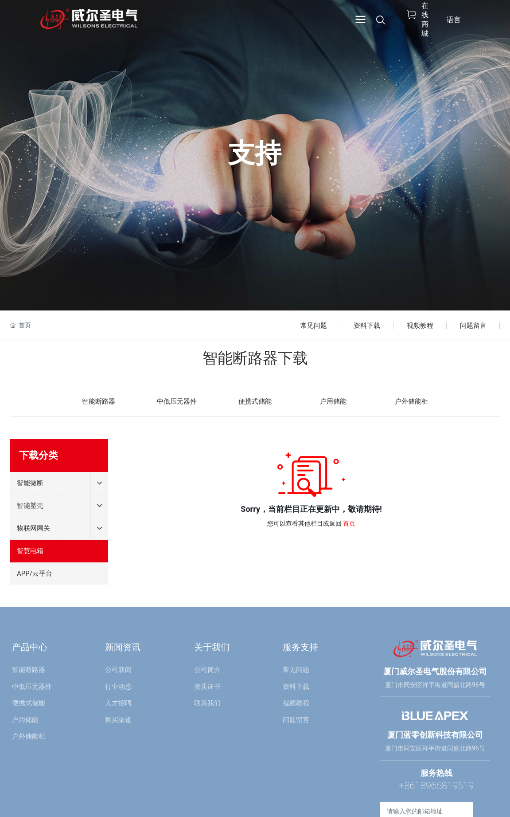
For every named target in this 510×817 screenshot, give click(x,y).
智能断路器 (98, 401)
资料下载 (367, 326)
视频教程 (420, 326)
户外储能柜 (411, 401)
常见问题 (313, 326)
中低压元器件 (177, 401)
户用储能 (333, 401)
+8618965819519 (436, 785)
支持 (254, 153)
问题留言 (473, 326)
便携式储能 (255, 401)
